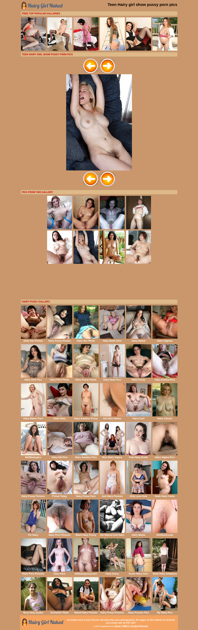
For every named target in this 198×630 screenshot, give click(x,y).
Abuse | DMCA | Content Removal (131, 626)
